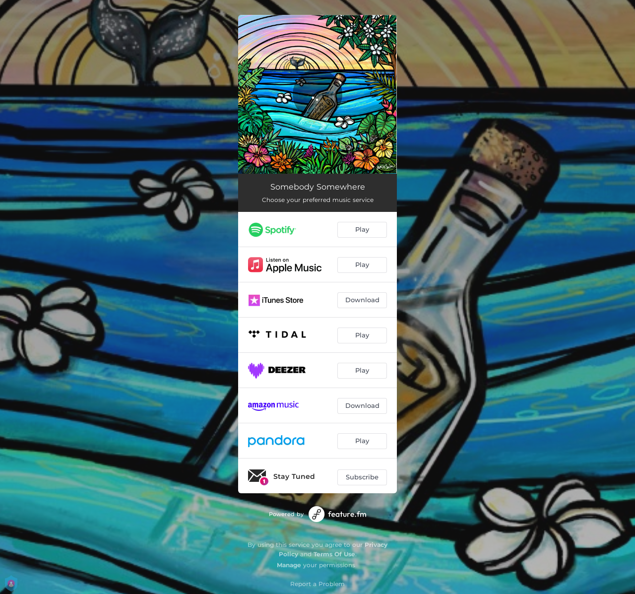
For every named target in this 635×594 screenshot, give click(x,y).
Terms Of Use (334, 554)
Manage (289, 565)
